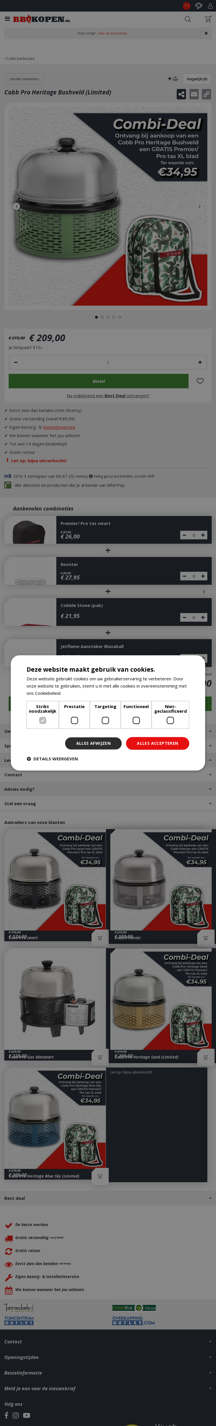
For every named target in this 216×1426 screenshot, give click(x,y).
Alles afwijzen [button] (93, 743)
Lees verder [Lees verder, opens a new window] (74, 693)
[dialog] (108, 712)
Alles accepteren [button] (157, 743)
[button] (52, 759)
